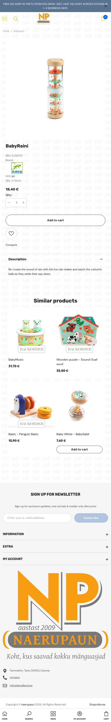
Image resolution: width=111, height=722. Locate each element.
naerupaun (27, 704)
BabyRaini (19, 31)
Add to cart (55, 220)
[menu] (4, 18)
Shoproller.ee (97, 704)
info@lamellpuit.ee (21, 685)
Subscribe (91, 518)
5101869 (15, 678)
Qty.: (9, 195)
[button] (29, 716)
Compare (11, 245)
